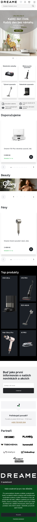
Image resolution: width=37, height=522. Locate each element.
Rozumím (18, 514)
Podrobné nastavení (18, 519)
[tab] (12, 167)
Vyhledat (33, 6)
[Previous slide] (3, 167)
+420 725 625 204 (18, 422)
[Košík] (29, 2)
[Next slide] (33, 167)
